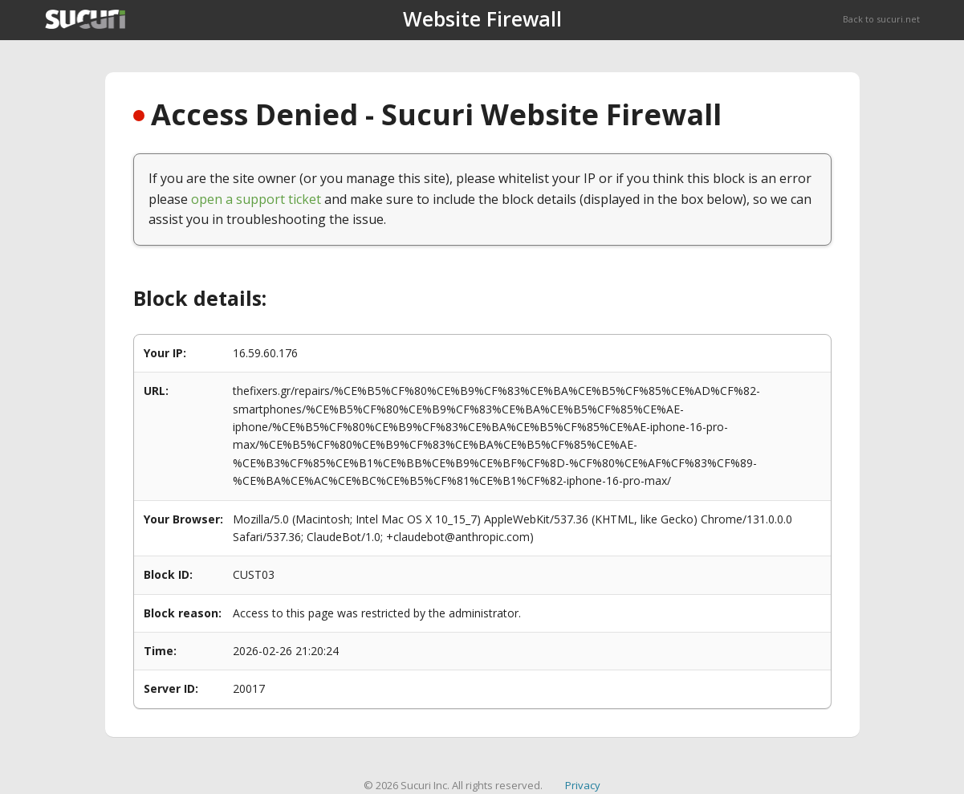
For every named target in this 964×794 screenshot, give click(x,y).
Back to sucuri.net (881, 19)
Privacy (582, 785)
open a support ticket (256, 199)
